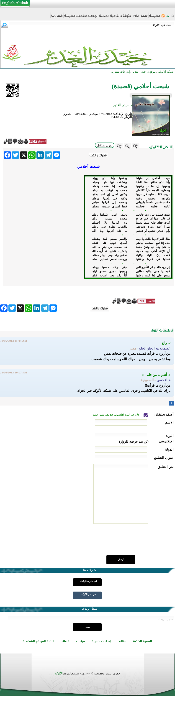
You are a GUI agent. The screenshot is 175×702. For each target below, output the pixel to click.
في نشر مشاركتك (88, 581)
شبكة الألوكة (165, 71)
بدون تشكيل (104, 145)
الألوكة (59, 673)
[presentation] (138, 542)
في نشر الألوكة (88, 594)
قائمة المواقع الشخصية (38, 641)
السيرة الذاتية (142, 641)
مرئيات (80, 641)
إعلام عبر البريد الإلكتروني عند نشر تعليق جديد (117, 415)
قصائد (65, 641)
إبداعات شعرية (101, 641)
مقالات (122, 641)
